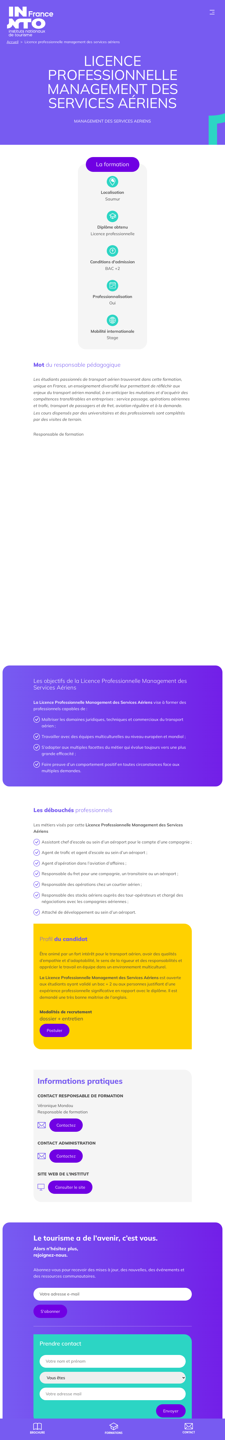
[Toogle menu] (212, 12)
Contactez (66, 1125)
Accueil (12, 42)
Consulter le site (70, 1187)
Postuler (54, 1030)
